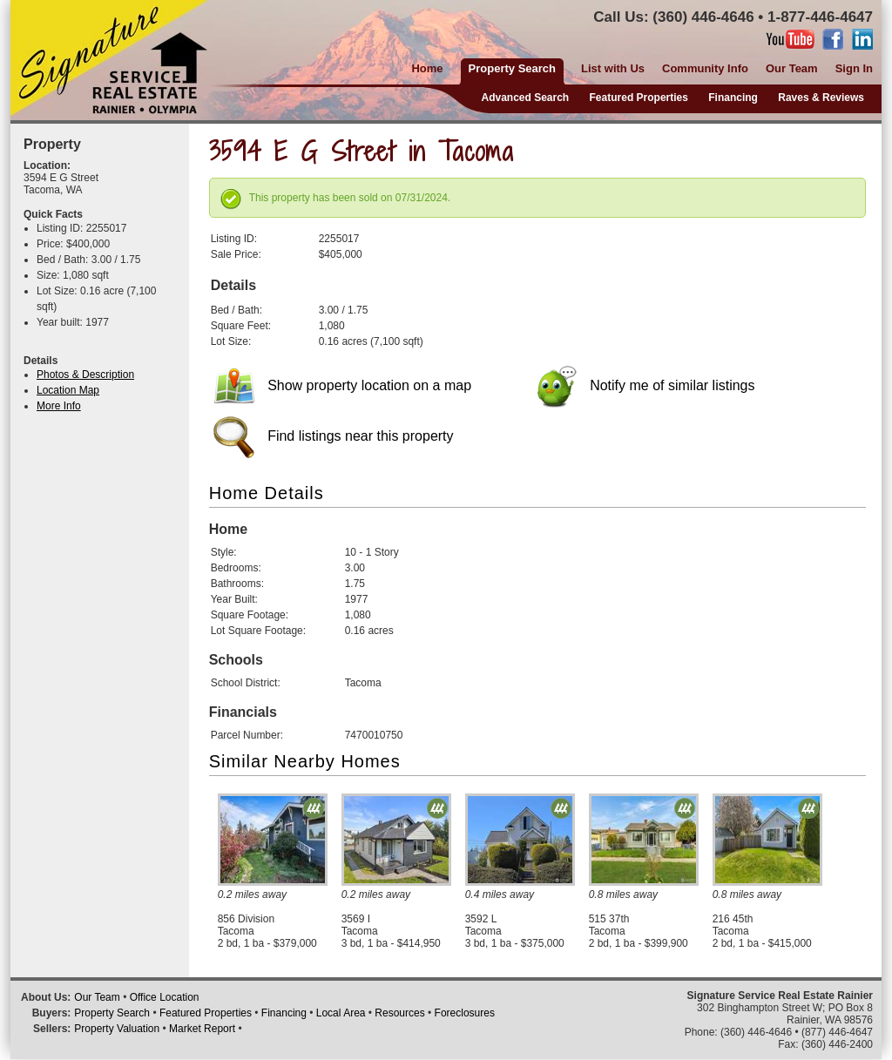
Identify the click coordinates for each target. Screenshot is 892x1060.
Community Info (705, 68)
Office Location (164, 997)
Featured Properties (639, 97)
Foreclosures (465, 1013)
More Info (59, 406)
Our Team (792, 68)
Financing (733, 97)
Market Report (202, 1029)
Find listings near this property (333, 436)
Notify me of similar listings (645, 385)
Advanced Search (525, 97)
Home (427, 68)
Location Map (68, 390)
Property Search (112, 1013)
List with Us (613, 68)
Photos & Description (85, 374)
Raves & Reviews (821, 97)
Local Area (341, 1013)
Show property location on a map (342, 385)
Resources (399, 1013)
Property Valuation (116, 1029)
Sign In (854, 68)
